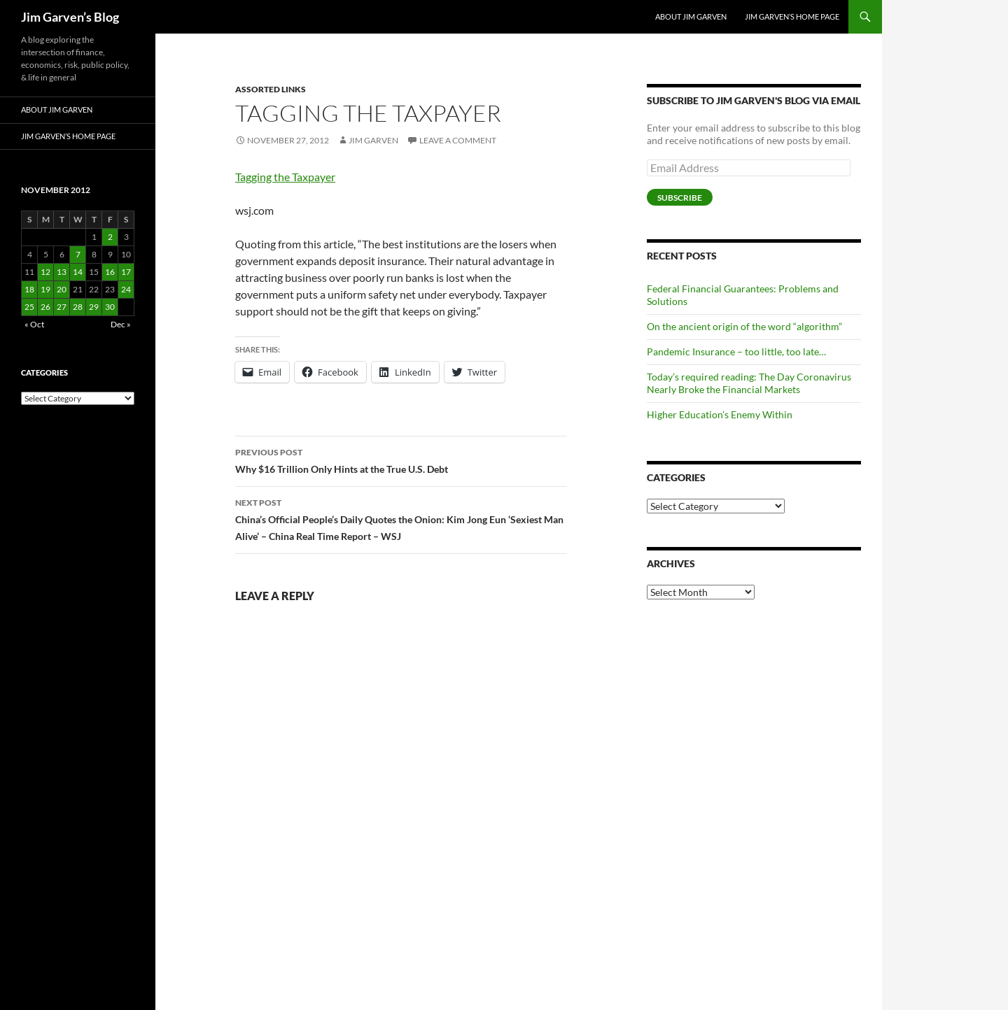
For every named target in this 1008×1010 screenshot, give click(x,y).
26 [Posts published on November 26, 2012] (45, 306)
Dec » (121, 324)
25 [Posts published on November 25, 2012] (29, 306)
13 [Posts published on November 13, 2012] (61, 271)
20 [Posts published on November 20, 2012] (61, 289)
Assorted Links (270, 89)
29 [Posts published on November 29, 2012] (94, 306)
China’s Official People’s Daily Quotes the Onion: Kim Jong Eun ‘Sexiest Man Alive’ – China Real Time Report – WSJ (401, 518)
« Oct (34, 324)
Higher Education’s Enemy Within (719, 414)
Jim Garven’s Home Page (792, 16)
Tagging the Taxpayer (285, 176)
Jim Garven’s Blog (70, 16)
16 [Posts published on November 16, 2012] (110, 271)
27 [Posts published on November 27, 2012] (61, 306)
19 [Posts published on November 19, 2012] (45, 289)
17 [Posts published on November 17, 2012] (126, 271)
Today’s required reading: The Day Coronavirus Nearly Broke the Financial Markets (749, 383)
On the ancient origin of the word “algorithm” (744, 326)
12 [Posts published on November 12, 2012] (45, 271)
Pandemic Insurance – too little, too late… (736, 351)
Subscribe (679, 197)
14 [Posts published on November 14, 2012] (78, 271)
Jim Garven (373, 140)
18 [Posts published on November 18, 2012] (29, 289)
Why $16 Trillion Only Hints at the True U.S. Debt (401, 459)
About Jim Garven (691, 16)
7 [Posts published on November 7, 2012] (78, 254)
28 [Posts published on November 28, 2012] (78, 306)
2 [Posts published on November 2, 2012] (110, 237)
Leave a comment (457, 140)
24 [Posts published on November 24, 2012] (126, 289)
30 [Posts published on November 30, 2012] (110, 306)
